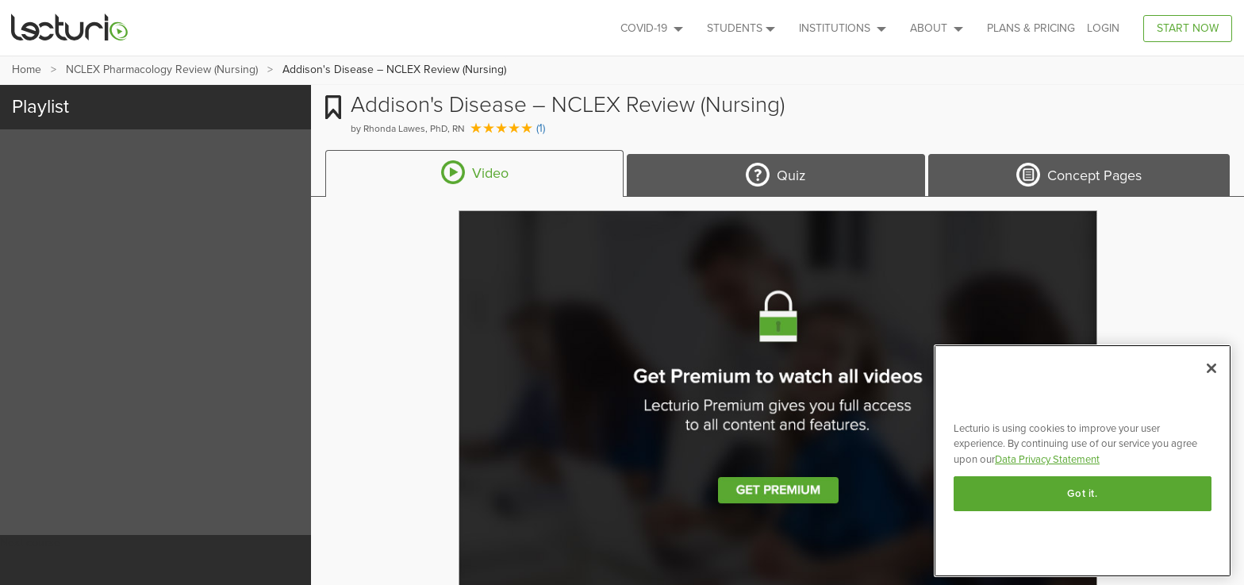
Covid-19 (651, 28)
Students (741, 28)
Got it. (1082, 493)
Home (26, 69)
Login (1103, 28)
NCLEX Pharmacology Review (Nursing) (162, 69)
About (936, 28)
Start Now (1188, 28)
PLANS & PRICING (1031, 28)
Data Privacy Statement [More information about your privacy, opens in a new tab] (1047, 459)
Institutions (842, 28)
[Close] (1211, 368)
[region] (1082, 461)
